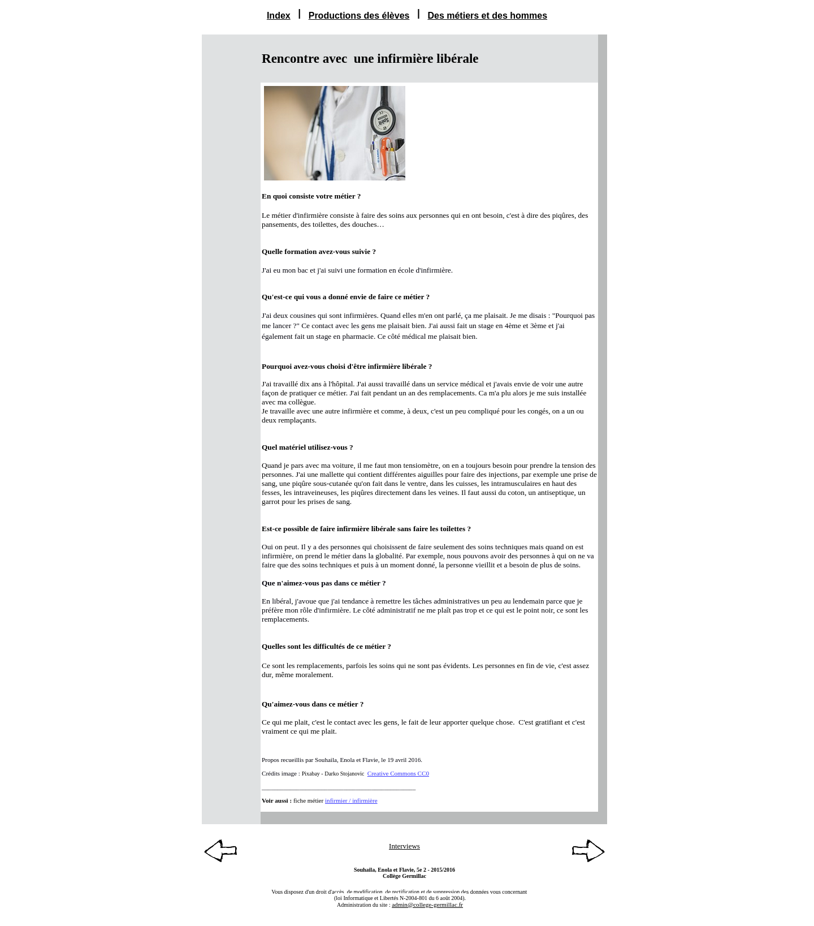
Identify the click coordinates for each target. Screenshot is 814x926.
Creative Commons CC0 (398, 773)
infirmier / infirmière (351, 800)
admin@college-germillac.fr (427, 904)
